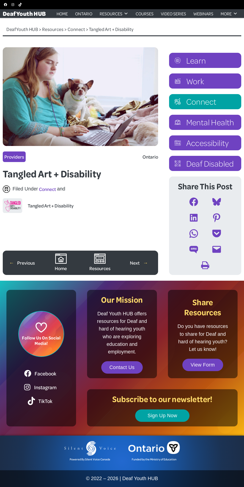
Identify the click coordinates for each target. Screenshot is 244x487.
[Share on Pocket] (216, 233)
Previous (26, 263)
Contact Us (122, 367)
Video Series (173, 13)
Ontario (83, 13)
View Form (203, 365)
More (229, 13)
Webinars (203, 13)
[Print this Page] (205, 265)
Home (62, 13)
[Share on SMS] (194, 249)
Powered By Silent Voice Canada (90, 459)
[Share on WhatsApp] (194, 233)
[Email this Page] (216, 249)
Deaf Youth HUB (24, 13)
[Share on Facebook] (194, 202)
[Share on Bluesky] (216, 202)
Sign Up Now (162, 415)
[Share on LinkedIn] (194, 218)
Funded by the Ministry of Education (154, 459)
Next (135, 263)
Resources (114, 13)
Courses (145, 13)
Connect (47, 189)
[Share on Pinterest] (216, 218)
